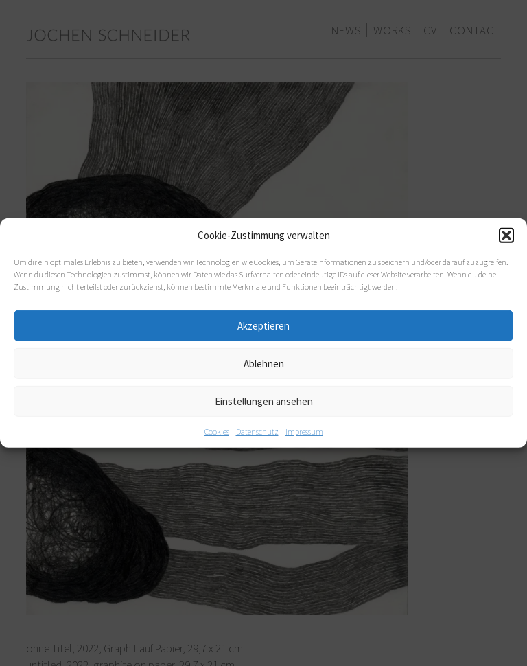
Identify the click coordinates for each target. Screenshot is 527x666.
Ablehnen (264, 362)
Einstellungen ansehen (264, 400)
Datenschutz (257, 431)
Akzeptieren (263, 325)
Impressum (304, 431)
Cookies (216, 431)
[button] (506, 235)
